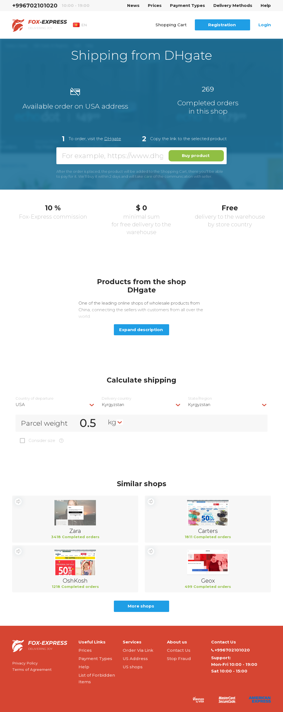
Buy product (195, 155)
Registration (222, 24)
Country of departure (34, 398)
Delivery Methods (232, 5)
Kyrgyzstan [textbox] (113, 404)
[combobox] (55, 404)
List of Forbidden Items (96, 678)
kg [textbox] (112, 422)
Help (266, 5)
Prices (155, 5)
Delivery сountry (116, 398)
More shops (141, 606)
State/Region (200, 398)
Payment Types (187, 5)
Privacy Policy (25, 663)
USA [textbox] (20, 404)
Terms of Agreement (32, 669)
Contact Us (178, 650)
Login (264, 24)
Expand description (141, 329)
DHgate (112, 138)
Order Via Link (138, 650)
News (133, 5)
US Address (135, 658)
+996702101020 (34, 5)
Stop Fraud (179, 658)
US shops (133, 666)
